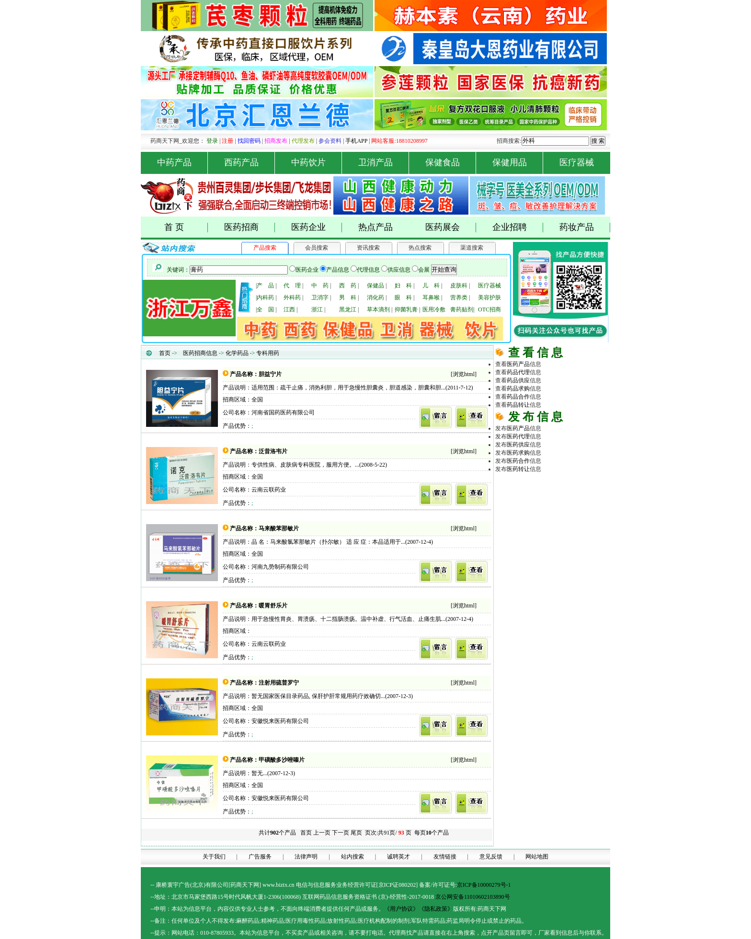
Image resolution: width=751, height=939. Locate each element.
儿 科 (431, 285)
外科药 (292, 297)
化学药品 (237, 353)
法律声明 (306, 856)
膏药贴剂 (461, 309)
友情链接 (444, 856)
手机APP (356, 140)
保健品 (375, 285)
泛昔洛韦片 (273, 451)
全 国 (265, 309)
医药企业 (316, 227)
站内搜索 (352, 856)
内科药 (265, 297)
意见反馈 (490, 856)
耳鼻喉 (431, 297)
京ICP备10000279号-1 (484, 885)
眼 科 (403, 297)
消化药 (375, 297)
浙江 (317, 309)
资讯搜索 (368, 247)
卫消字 (320, 297)
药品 (518, 372)
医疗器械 (576, 162)
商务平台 (575, 525)
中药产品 (182, 162)
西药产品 (249, 162)
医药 (518, 364)
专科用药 (267, 353)
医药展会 (451, 227)
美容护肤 (489, 297)
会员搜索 (316, 247)
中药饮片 (316, 162)
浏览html (464, 374)
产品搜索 (264, 247)
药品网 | (505, 484)
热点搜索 (420, 247)
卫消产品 (384, 162)
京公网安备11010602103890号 (472, 896)
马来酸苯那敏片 (279, 528)
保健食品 (451, 162)
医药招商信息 (200, 353)
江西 (289, 309)
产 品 (265, 285)
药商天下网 (530, 484)
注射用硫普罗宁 (279, 682)
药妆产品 (585, 227)
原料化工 (529, 500)
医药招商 (249, 227)
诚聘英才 (398, 856)
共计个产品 (276, 832)
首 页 (186, 227)
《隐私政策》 (436, 908)
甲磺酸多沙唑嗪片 (282, 759)
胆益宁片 (270, 374)
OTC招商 (489, 309)
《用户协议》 (401, 908)
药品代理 (575, 492)
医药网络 (552, 525)
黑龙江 (347, 309)
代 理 (292, 285)
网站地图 (536, 856)
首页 (165, 353)
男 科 (347, 297)
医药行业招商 (575, 508)
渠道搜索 (471, 247)
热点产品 (375, 227)
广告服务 (260, 856)
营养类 (458, 297)
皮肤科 (458, 285)
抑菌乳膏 (406, 309)
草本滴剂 (378, 309)
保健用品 (518, 162)
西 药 (347, 285)
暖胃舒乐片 (273, 605)
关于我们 (214, 856)
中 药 (320, 285)
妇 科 (403, 285)
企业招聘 (518, 227)
